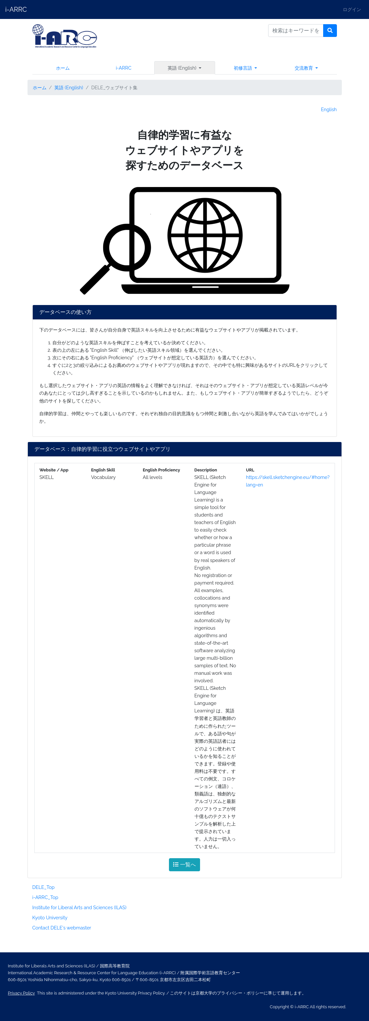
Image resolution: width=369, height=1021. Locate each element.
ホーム (63, 68)
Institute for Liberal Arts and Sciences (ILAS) (79, 907)
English (329, 109)
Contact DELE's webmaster (61, 927)
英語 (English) (68, 87)
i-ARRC (16, 9)
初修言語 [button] (243, 68)
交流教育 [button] (304, 68)
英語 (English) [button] (182, 68)
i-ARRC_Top (45, 897)
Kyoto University (50, 917)
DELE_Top (43, 887)
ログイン (352, 9)
